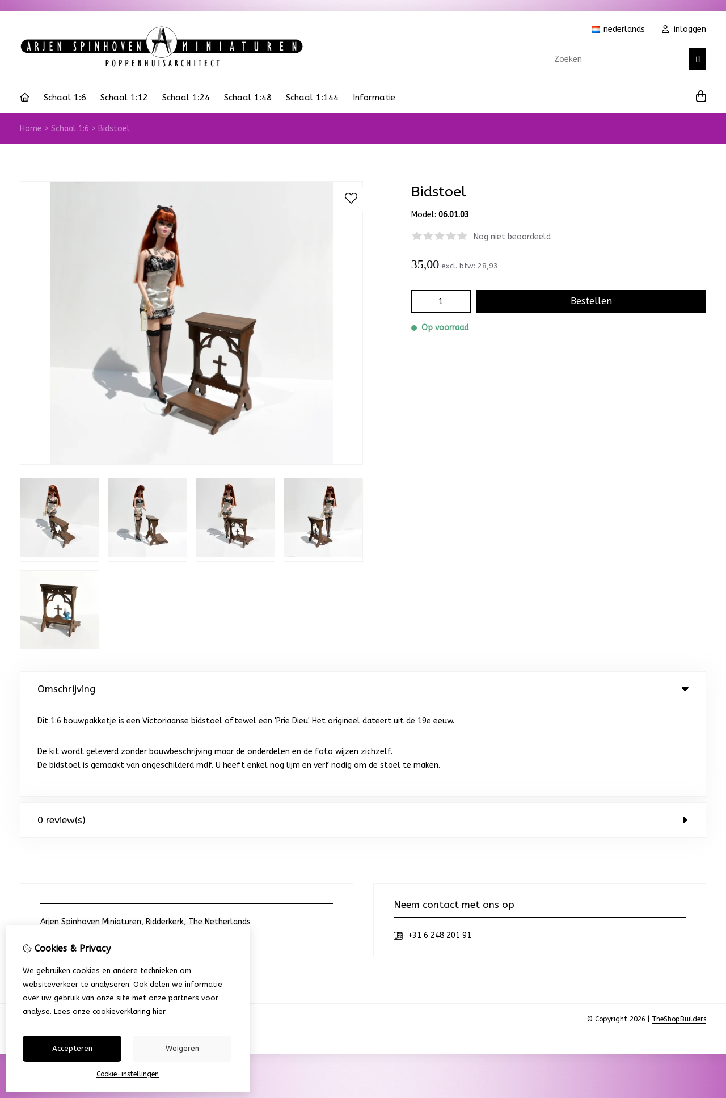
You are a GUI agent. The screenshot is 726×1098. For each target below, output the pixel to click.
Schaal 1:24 (186, 97)
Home (31, 128)
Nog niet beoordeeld (512, 237)
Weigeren (182, 1048)
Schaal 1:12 (124, 97)
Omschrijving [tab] (363, 689)
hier (159, 1011)
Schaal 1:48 (248, 97)
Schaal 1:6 (65, 97)
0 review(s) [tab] (363, 729)
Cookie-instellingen (127, 1074)
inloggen (684, 29)
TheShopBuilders (679, 929)
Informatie (374, 97)
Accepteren (72, 1048)
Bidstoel (114, 128)
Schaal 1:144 (312, 97)
